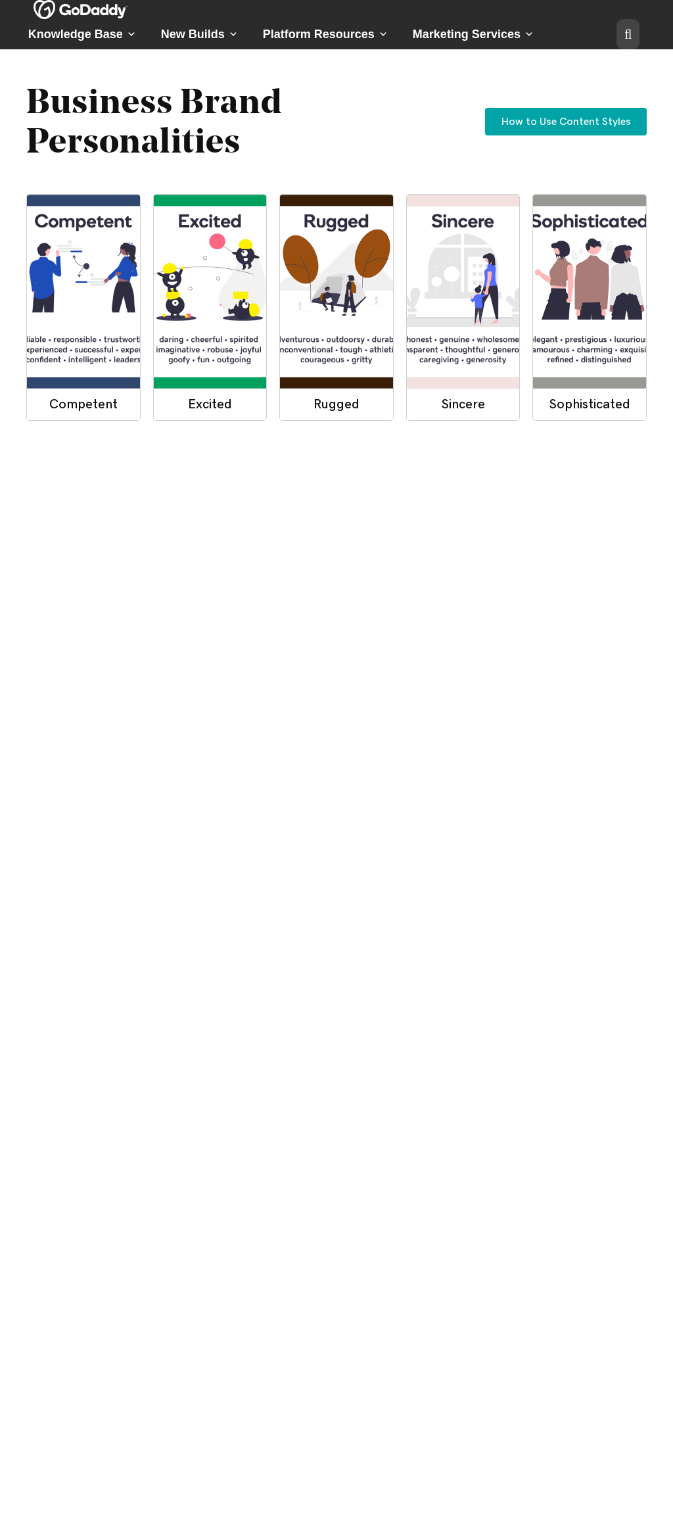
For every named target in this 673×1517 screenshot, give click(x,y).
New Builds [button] (199, 34)
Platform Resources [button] (325, 34)
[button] (627, 34)
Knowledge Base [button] (82, 34)
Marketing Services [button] (473, 34)
